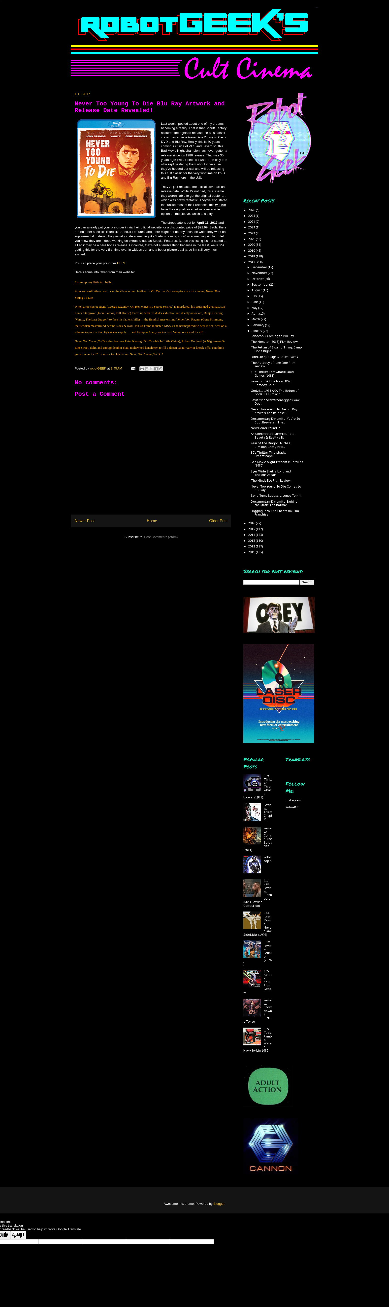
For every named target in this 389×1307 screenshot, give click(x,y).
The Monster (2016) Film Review (274, 342)
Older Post (218, 521)
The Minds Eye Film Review (271, 480)
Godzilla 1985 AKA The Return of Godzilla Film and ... (275, 392)
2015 (252, 529)
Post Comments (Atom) (161, 537)
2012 (252, 546)
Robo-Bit (292, 807)
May (255, 308)
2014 (252, 535)
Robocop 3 (268, 859)
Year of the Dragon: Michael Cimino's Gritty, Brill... (271, 444)
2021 (252, 239)
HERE (121, 263)
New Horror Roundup (266, 428)
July (255, 296)
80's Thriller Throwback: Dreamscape (268, 454)
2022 (252, 233)
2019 (252, 250)
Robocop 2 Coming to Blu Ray (272, 336)
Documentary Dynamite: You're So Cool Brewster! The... (275, 420)
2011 (252, 552)
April (255, 313)
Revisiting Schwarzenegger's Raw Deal (275, 401)
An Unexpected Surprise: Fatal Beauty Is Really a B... (273, 435)
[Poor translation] (18, 1235)
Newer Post (85, 521)
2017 (252, 262)
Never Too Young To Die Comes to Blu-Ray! (276, 488)
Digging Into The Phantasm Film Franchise (275, 512)
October (258, 279)
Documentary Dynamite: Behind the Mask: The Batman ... (274, 503)
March (256, 319)
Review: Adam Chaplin (268, 812)
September (260, 284)
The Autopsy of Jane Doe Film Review (273, 364)
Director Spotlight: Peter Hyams (274, 357)
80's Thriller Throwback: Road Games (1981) (272, 373)
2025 (252, 216)
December (260, 267)
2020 (252, 245)
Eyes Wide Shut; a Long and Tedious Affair (271, 473)
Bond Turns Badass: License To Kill (276, 495)
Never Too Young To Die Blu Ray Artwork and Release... (274, 411)
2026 (252, 210)
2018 (252, 256)
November (260, 273)
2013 (252, 541)
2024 (252, 221)
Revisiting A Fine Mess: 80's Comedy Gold (271, 383)
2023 (252, 227)
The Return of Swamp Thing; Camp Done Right (276, 349)
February (258, 325)
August (257, 290)
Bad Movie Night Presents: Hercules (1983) (277, 463)
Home (152, 521)
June (255, 302)
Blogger (218, 1204)
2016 (252, 523)
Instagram (293, 800)
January (257, 331)
